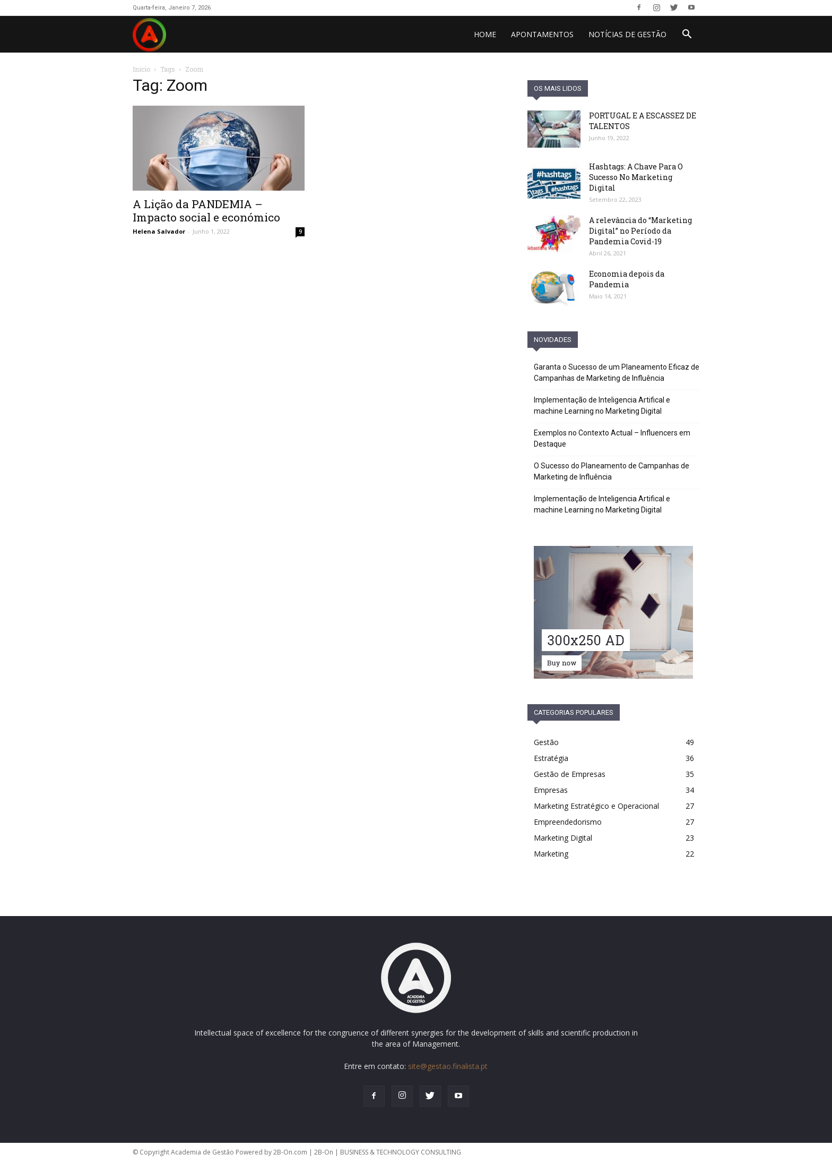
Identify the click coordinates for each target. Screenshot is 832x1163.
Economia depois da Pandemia (626, 279)
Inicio (141, 69)
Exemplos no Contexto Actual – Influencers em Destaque (612, 438)
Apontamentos (542, 34)
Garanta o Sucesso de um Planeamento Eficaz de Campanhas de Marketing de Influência (616, 372)
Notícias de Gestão (627, 34)
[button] (686, 35)
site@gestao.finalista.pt (448, 1066)
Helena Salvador (159, 231)
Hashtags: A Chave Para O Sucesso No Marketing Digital (636, 177)
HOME (485, 34)
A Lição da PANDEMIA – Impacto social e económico (206, 210)
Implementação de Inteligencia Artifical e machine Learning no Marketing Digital (602, 405)
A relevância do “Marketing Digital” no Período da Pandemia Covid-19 (640, 230)
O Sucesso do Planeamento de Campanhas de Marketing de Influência (611, 471)
